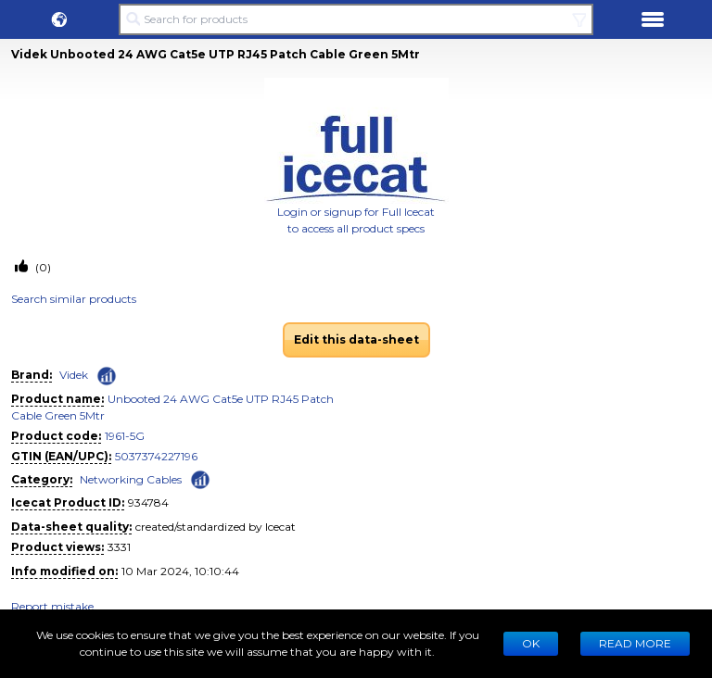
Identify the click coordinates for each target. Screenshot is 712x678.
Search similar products (73, 299)
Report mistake (52, 606)
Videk (73, 375)
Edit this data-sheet (356, 339)
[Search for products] (356, 19)
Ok (531, 643)
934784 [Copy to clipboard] (148, 502)
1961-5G (125, 436)
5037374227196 (156, 456)
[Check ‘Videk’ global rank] (106, 376)
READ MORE (635, 643)
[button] (59, 19)
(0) (41, 267)
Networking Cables (131, 479)
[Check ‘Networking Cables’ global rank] (200, 478)
